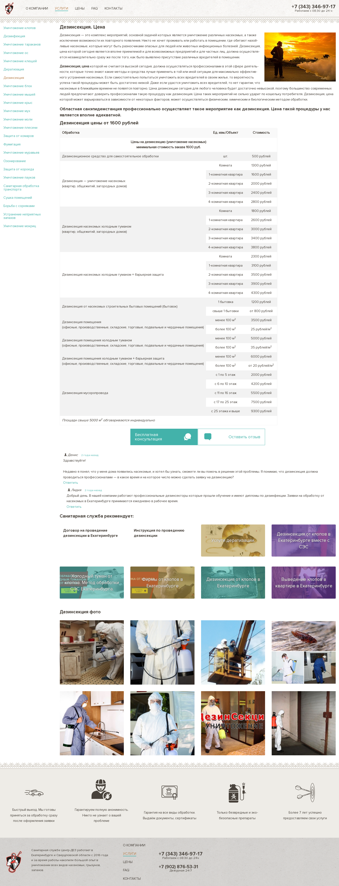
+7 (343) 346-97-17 (314, 8)
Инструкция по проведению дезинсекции (159, 533)
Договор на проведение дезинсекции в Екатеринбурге (90, 533)
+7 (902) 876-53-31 (181, 868)
